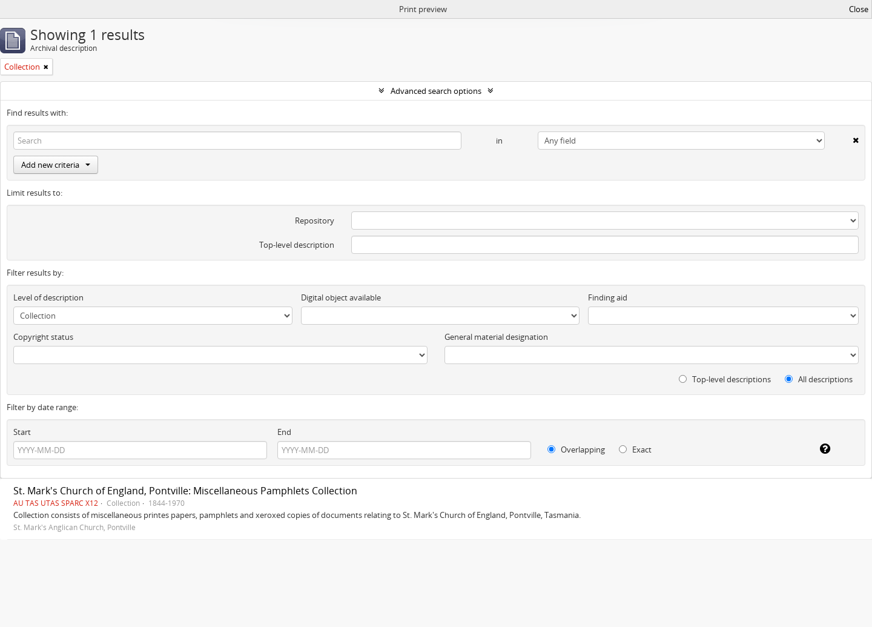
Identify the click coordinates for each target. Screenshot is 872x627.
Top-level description (296, 244)
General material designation (496, 336)
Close (858, 9)
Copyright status (43, 336)
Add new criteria (55, 164)
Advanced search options (436, 90)
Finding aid (607, 297)
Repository (314, 220)
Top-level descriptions (725, 379)
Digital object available (341, 297)
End (284, 431)
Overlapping (576, 449)
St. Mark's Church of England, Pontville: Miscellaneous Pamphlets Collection (185, 490)
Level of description (48, 297)
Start (22, 431)
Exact (635, 449)
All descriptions (819, 379)
